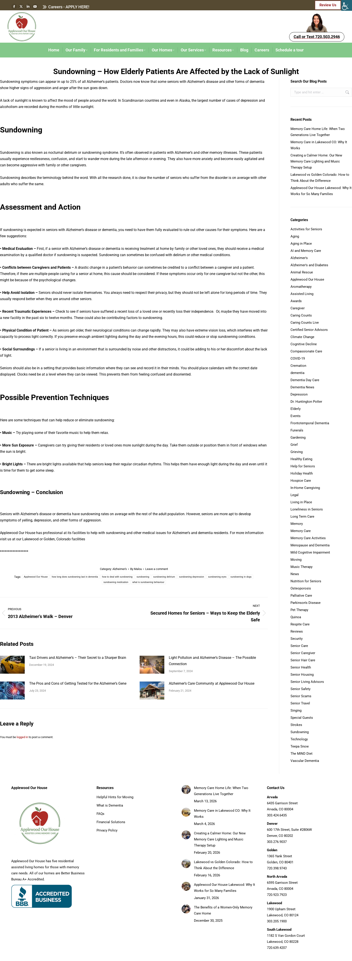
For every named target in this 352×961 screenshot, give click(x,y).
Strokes (296, 725)
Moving (295, 560)
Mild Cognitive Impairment (310, 552)
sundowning (142, 577)
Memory (296, 524)
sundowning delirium (164, 577)
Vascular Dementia (304, 761)
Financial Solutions (111, 822)
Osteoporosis (300, 588)
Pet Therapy (299, 610)
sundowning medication (115, 582)
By (136, 569)
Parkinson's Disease (305, 603)
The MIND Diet (301, 754)
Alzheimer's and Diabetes (309, 265)
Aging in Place (301, 244)
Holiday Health (301, 473)
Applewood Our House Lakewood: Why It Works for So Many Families (321, 191)
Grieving (296, 452)
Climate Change (302, 337)
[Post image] (12, 665)
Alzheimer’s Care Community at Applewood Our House (211, 683)
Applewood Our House (36, 577)
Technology (299, 739)
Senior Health (300, 667)
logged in (22, 737)
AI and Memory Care (305, 251)
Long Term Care (302, 517)
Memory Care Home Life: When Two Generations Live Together (317, 132)
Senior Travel (300, 703)
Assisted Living (301, 294)
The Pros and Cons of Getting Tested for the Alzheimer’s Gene (77, 683)
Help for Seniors (302, 466)
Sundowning (299, 732)
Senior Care (299, 646)
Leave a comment (156, 569)
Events (295, 416)
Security (296, 639)
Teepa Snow (299, 746)
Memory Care (300, 531)
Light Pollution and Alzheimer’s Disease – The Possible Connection (212, 660)
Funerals (296, 430)
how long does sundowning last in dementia (75, 577)
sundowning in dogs (241, 577)
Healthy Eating (301, 459)
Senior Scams (300, 696)
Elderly (295, 409)
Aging (294, 236)
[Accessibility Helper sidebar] (346, 5)
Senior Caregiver (302, 653)
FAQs (100, 814)
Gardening (298, 437)
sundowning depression (191, 577)
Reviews (296, 631)
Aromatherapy (301, 287)
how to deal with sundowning (117, 577)
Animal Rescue (301, 272)
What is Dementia (110, 805)
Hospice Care (300, 481)
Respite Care (300, 624)
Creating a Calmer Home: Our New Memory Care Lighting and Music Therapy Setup (316, 161)
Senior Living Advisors (307, 682)
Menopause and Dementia (310, 545)
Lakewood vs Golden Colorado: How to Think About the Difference (319, 178)
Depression (299, 394)
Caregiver (297, 308)
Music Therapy (301, 567)
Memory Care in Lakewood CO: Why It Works (318, 145)
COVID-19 (297, 358)
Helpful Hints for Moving (115, 797)
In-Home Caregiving (305, 488)
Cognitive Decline (303, 344)
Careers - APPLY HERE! (65, 7)
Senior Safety (300, 689)
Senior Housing (302, 675)
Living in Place (301, 502)
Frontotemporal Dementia (309, 423)
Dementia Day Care (304, 380)
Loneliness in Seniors (306, 509)
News (294, 574)
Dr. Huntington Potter (306, 402)
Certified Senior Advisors (309, 330)
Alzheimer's (119, 569)
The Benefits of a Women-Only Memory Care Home (223, 910)
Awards (296, 301)
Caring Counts (301, 315)
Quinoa (295, 617)
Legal (294, 495)
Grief (294, 445)
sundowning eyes (217, 577)
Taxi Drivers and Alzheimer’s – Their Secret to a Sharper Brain (77, 657)
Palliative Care (301, 596)
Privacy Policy (107, 830)
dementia (297, 373)
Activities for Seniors (306, 229)
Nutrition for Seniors (305, 581)
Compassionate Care (306, 351)
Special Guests (301, 718)
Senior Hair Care (302, 660)
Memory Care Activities (308, 538)
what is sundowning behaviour (148, 582)
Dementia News (302, 387)
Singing (295, 710)
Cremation (298, 366)
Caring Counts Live (304, 323)
